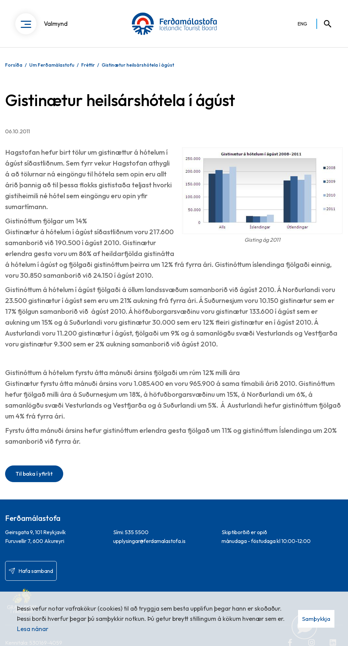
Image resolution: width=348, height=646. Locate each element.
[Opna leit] (324, 24)
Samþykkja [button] (316, 618)
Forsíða (13, 65)
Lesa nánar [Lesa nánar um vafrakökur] (32, 629)
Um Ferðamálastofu (51, 65)
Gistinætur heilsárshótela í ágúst (138, 65)
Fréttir (88, 65)
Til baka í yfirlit (34, 473)
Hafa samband (35, 570)
